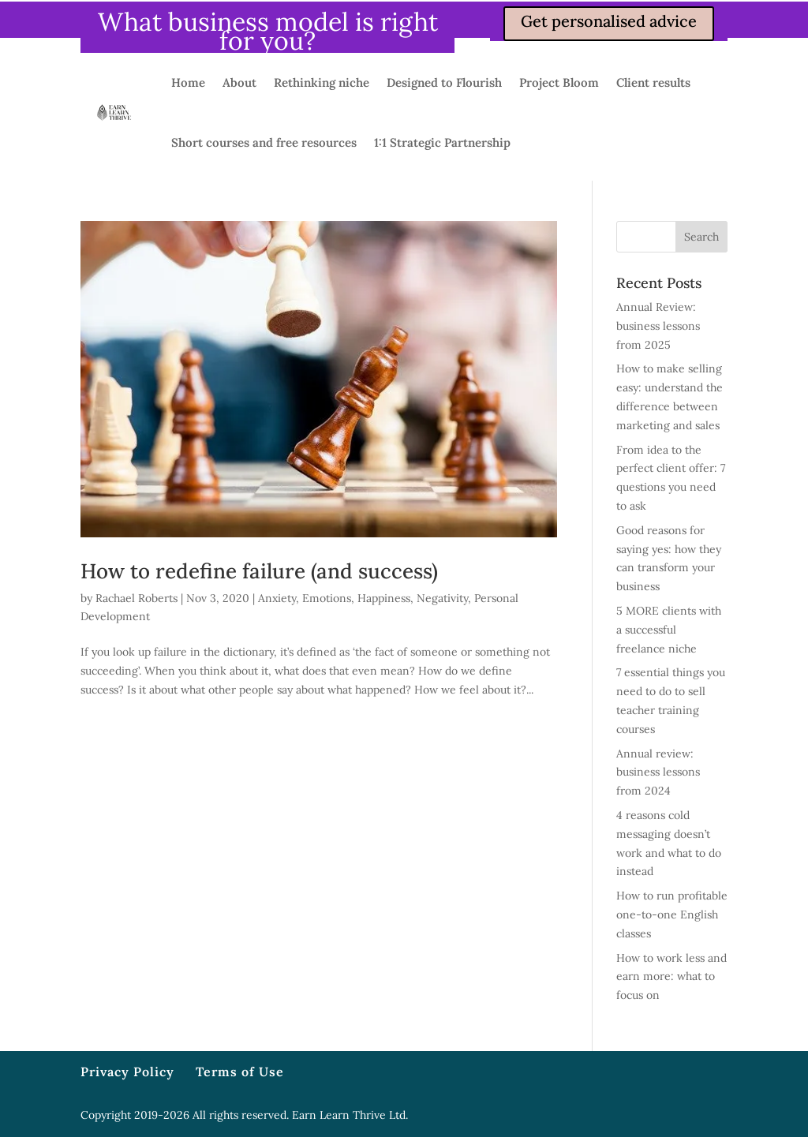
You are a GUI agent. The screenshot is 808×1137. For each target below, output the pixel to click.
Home (188, 82)
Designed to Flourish (444, 82)
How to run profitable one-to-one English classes (672, 914)
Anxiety (277, 598)
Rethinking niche (321, 82)
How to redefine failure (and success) (259, 571)
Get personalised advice (609, 21)
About (239, 82)
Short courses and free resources (264, 142)
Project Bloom (559, 82)
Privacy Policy (127, 1071)
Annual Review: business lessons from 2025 (658, 326)
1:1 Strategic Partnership (442, 142)
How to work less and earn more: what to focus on (671, 977)
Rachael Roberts (136, 598)
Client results (653, 82)
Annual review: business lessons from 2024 (658, 772)
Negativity (442, 598)
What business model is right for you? (268, 31)
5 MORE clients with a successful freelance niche (668, 630)
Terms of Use (240, 1071)
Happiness (383, 598)
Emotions (326, 598)
